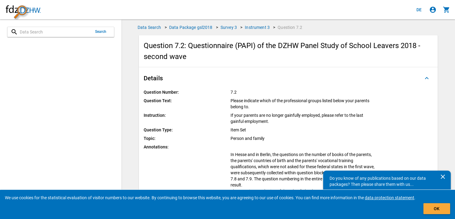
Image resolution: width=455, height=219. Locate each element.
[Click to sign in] (433, 10)
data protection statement (389, 197)
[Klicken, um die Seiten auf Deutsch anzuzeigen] (419, 10)
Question (290, 27)
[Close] (443, 177)
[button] (288, 78)
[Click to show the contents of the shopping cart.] (446, 10)
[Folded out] (427, 78)
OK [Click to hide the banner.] (437, 208)
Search (101, 32)
